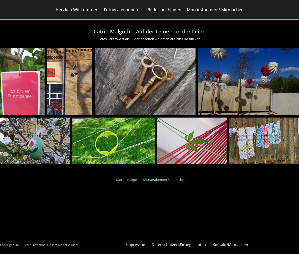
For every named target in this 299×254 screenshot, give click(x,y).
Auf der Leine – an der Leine (171, 31)
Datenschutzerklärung (171, 245)
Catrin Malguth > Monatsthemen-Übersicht (149, 179)
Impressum (136, 245)
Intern (201, 245)
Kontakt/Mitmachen (230, 245)
